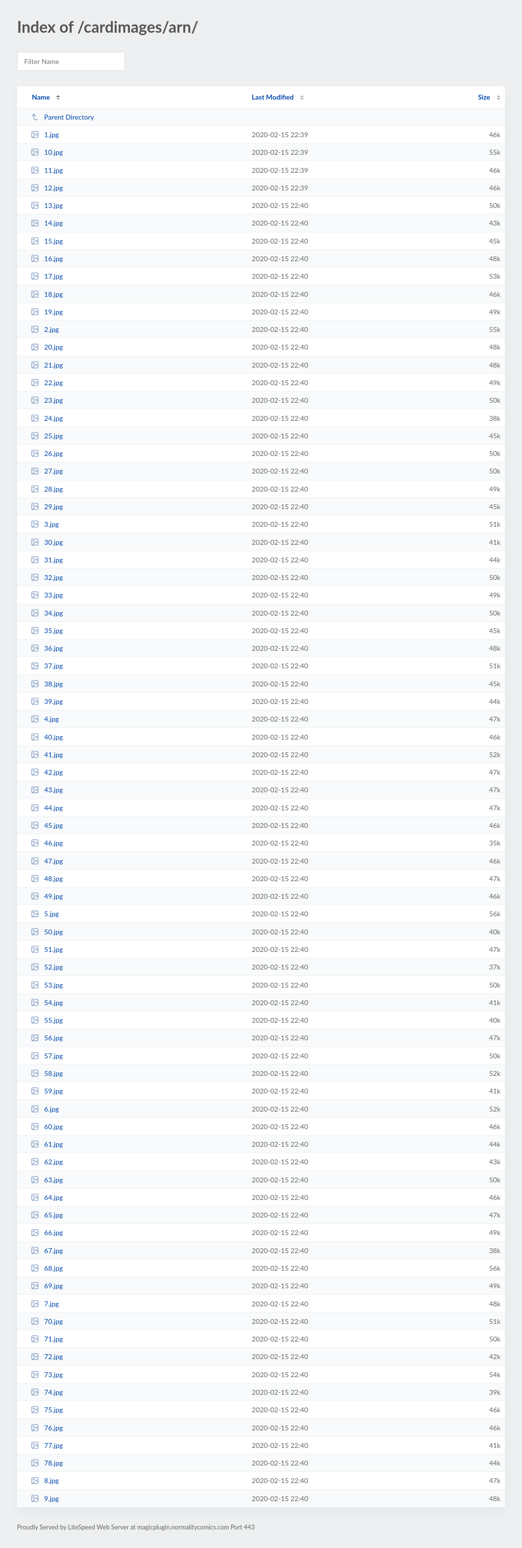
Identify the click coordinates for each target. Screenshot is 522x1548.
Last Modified (273, 97)
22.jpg (47, 382)
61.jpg (47, 1144)
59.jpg (47, 1091)
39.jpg (47, 701)
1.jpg (45, 134)
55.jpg (47, 1020)
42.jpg (47, 772)
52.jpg (47, 967)
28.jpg (47, 489)
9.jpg (45, 1498)
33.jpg (47, 595)
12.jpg (47, 188)
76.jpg (47, 1428)
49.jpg (47, 896)
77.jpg (47, 1445)
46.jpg (47, 843)
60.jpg (47, 1126)
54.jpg (47, 1002)
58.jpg (47, 1073)
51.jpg (47, 949)
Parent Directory (62, 117)
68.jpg (47, 1268)
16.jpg (47, 258)
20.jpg (47, 347)
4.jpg (45, 719)
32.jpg (47, 577)
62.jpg (47, 1161)
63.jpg (47, 1180)
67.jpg (47, 1250)
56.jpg (47, 1037)
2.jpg (45, 329)
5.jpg (45, 913)
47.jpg (47, 861)
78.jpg (47, 1463)
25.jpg (47, 436)
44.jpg (47, 808)
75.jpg (47, 1409)
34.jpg (47, 613)
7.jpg (45, 1304)
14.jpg (47, 223)
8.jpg (45, 1480)
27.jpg (47, 471)
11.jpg (47, 170)
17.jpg (47, 276)
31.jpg (47, 560)
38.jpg (47, 684)
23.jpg (47, 400)
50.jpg (47, 932)
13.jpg (47, 205)
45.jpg (47, 825)
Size (484, 97)
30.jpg (47, 542)
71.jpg (47, 1339)
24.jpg (47, 418)
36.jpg (47, 648)
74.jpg (47, 1392)
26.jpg (47, 453)
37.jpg (47, 665)
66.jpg (47, 1232)
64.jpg (47, 1197)
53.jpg (47, 985)
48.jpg (47, 878)
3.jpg (45, 524)
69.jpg (47, 1285)
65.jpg (47, 1215)
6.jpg (45, 1109)
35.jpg (47, 630)
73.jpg (47, 1374)
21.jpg (47, 365)
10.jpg (47, 152)
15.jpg (47, 241)
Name (41, 97)
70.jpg (47, 1321)
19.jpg (47, 312)
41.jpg (47, 754)
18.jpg (47, 294)
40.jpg (47, 737)
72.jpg (47, 1356)
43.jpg (47, 789)
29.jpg (47, 506)
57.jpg (47, 1056)
